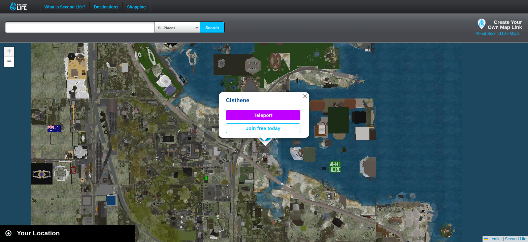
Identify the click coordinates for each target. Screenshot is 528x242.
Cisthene (238, 100)
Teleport (263, 115)
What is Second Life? (64, 6)
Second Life (22, 6)
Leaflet (492, 239)
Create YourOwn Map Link (505, 24)
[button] (305, 96)
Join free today (263, 128)
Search (212, 28)
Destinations (106, 6)
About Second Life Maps (497, 33)
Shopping (136, 6)
